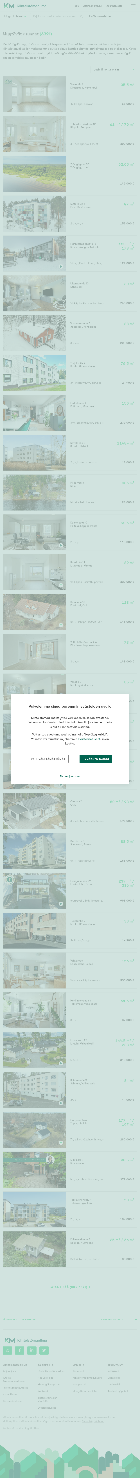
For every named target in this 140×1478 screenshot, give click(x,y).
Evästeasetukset (89, 739)
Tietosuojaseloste (69, 776)
